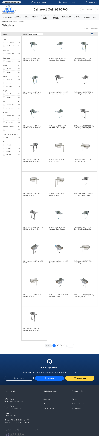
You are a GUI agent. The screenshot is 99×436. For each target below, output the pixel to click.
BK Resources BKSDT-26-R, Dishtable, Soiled (57, 160)
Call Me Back (80, 378)
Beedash (35, 430)
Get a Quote (49, 378)
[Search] (89, 9)
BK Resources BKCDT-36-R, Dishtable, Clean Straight (32, 93)
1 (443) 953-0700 (56, 9)
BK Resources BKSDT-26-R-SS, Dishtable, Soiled (33, 262)
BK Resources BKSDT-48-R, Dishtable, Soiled (32, 295)
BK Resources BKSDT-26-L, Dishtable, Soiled (82, 160)
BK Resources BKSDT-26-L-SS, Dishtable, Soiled (58, 262)
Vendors (8, 21)
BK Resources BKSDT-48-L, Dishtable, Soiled (83, 262)
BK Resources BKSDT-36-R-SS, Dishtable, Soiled (59, 295)
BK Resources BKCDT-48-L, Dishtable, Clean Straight (32, 127)
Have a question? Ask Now (11, 2)
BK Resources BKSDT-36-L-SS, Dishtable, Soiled (84, 295)
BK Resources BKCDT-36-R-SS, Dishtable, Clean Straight (33, 160)
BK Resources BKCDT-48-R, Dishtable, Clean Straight (57, 127)
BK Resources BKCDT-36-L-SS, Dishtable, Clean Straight (84, 127)
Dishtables (21, 21)
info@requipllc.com (16, 401)
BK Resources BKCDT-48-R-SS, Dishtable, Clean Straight (84, 194)
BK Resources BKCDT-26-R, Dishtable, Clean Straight (57, 59)
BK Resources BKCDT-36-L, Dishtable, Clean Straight (82, 59)
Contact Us (19, 378)
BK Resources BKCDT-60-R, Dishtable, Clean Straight (83, 228)
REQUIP (3, 21)
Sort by (25, 34)
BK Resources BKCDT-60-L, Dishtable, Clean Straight (57, 228)
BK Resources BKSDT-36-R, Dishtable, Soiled (32, 194)
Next (71, 346)
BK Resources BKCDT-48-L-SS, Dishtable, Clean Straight (33, 228)
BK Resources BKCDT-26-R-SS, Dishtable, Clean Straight (84, 93)
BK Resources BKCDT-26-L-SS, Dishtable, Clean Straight (58, 93)
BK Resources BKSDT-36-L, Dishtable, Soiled (57, 194)
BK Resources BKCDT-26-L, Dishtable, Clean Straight (32, 59)
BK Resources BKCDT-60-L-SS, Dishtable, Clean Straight (33, 329)
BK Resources (14, 21)
